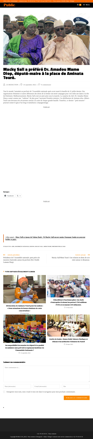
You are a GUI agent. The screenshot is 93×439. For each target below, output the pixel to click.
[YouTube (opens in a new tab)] (86, 1)
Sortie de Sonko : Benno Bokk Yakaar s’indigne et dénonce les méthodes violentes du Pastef (68, 340)
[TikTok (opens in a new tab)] (89, 1)
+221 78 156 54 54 (42, 434)
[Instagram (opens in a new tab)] (83, 1)
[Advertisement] (46, 123)
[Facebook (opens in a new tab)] (80, 1)
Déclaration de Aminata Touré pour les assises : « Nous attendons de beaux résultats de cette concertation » (24, 308)
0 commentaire (46, 85)
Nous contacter (52, 434)
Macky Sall (39, 246)
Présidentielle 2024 (58, 246)
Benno (32, 246)
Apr (13, 246)
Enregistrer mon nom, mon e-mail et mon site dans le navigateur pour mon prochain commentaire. (41, 392)
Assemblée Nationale (22, 246)
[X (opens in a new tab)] (77, 1)
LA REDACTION (12, 85)
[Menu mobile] (86, 5)
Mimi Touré (48, 246)
